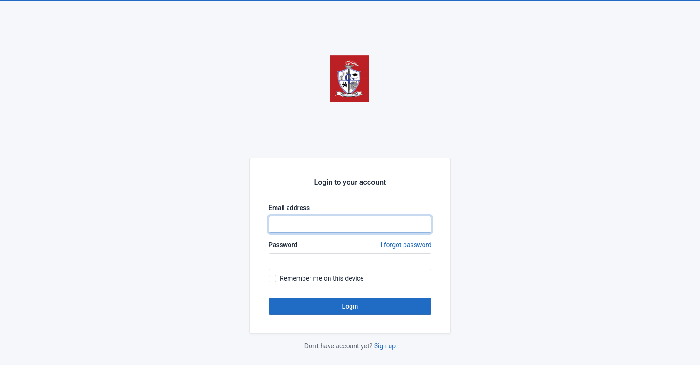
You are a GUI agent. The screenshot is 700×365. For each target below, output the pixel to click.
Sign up (385, 346)
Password (350, 245)
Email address (289, 207)
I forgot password (405, 245)
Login (350, 306)
